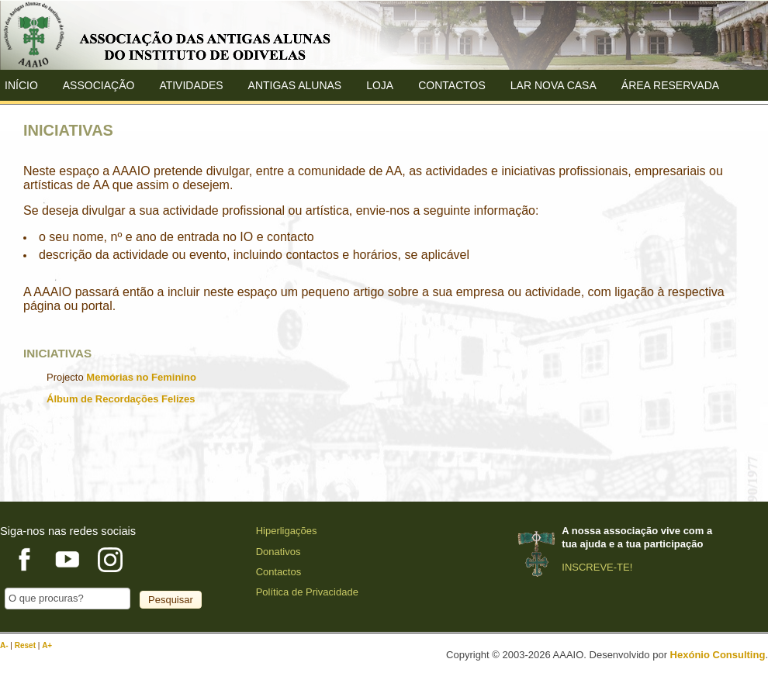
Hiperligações (286, 530)
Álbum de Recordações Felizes (121, 399)
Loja (379, 85)
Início (21, 85)
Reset (26, 645)
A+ (47, 645)
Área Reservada (670, 85)
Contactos (452, 85)
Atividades (191, 85)
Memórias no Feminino (141, 377)
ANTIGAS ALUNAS (295, 85)
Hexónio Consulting (718, 655)
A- (5, 645)
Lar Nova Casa (553, 85)
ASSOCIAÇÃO (99, 85)
